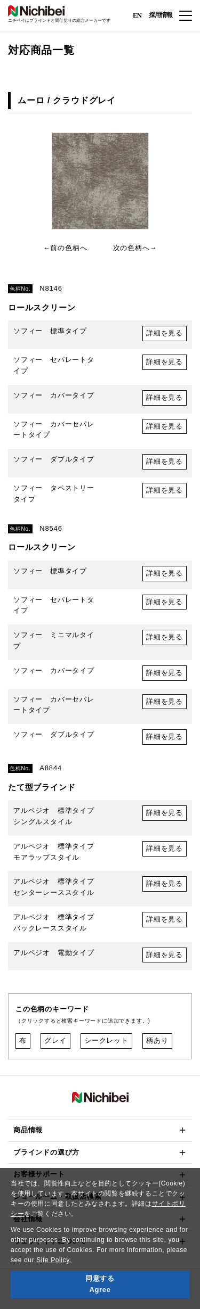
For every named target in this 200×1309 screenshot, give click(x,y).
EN (137, 15)
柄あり (157, 1040)
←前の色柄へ (65, 248)
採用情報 (160, 15)
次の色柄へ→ (135, 248)
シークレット (106, 1040)
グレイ (55, 1040)
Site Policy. (53, 1260)
